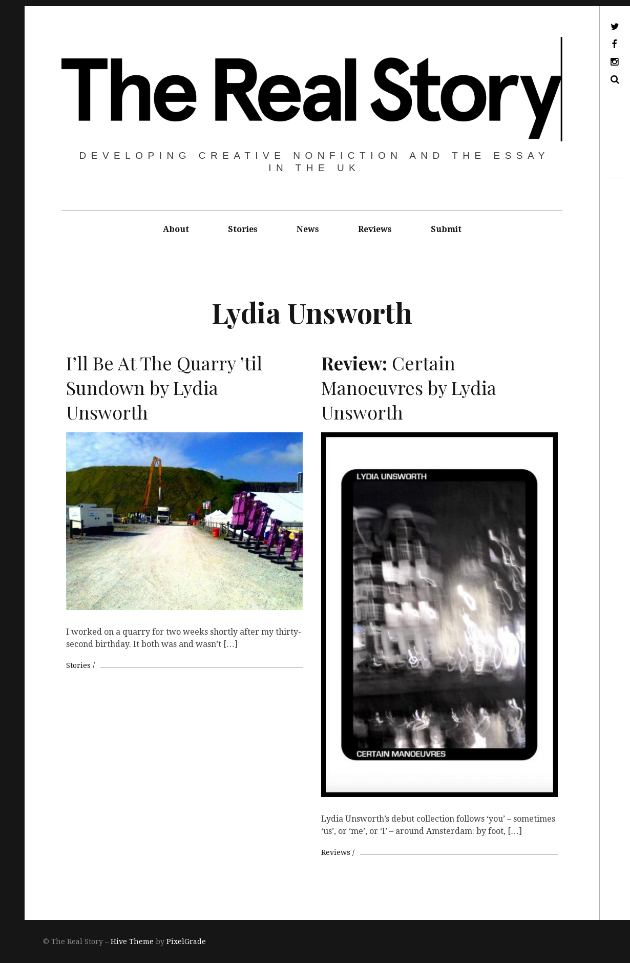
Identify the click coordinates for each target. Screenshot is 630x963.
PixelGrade (186, 941)
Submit (446, 229)
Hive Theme (132, 941)
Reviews (375, 229)
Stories (243, 229)
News (308, 229)
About (176, 229)
